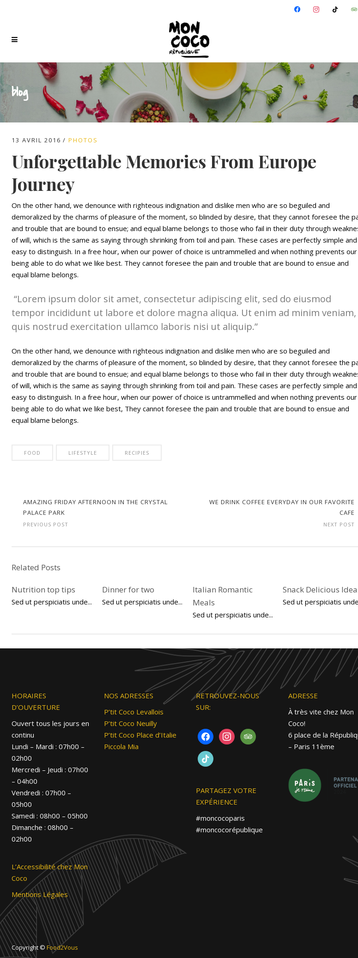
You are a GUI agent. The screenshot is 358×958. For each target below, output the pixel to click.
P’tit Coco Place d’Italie (140, 734)
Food (32, 452)
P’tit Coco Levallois (134, 711)
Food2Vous (62, 947)
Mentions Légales (40, 894)
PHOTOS (83, 140)
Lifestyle (82, 452)
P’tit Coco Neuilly (130, 723)
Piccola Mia (121, 746)
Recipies (137, 452)
